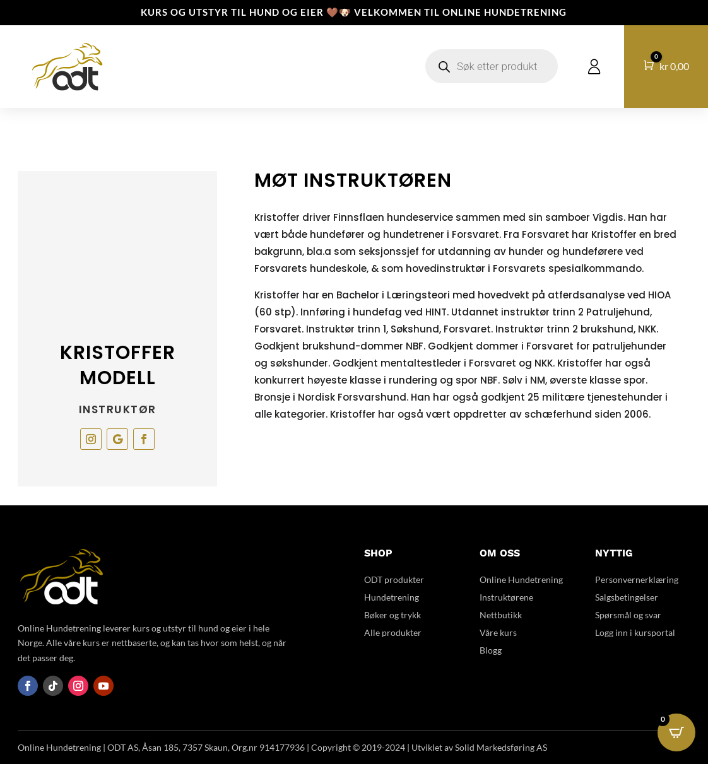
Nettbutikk (501, 614)
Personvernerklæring (636, 579)
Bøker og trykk (392, 614)
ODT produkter (394, 579)
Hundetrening (391, 597)
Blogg (491, 650)
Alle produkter (393, 632)
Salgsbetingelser (626, 597)
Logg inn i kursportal (635, 632)
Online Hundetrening (521, 579)
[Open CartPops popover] (676, 732)
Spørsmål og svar (628, 614)
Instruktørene (506, 597)
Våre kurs (498, 632)
